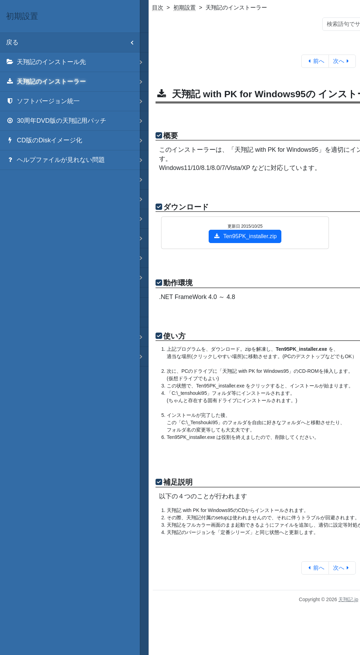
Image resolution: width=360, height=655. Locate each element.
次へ (342, 61)
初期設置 (184, 7)
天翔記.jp (348, 599)
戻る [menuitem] (73, 42)
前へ (315, 61)
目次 (157, 7)
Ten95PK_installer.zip (245, 236)
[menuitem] (70, 62)
